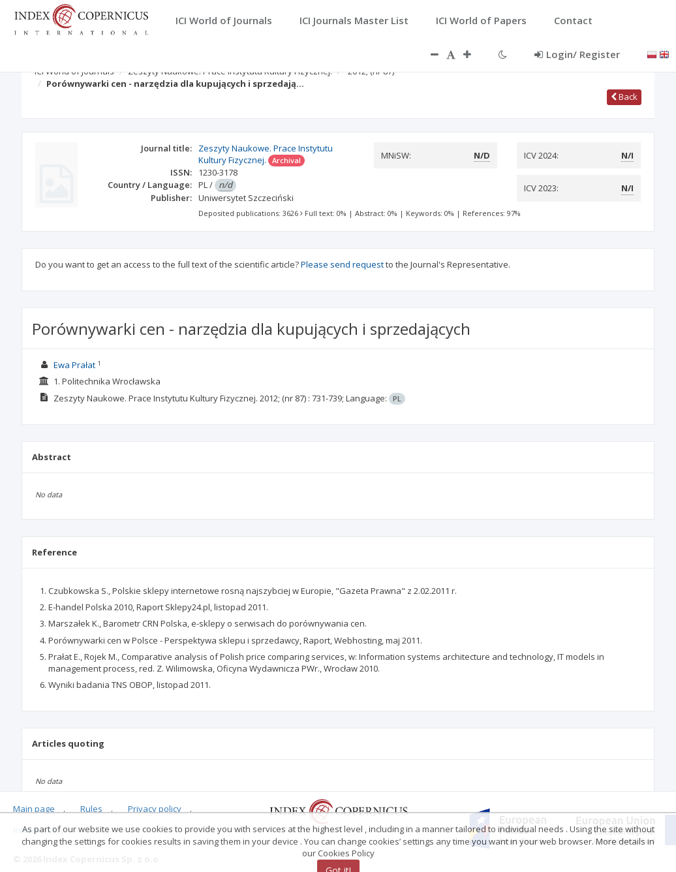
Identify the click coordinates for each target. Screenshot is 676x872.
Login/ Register (577, 54)
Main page (34, 809)
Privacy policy (154, 809)
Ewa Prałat (74, 365)
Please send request (342, 264)
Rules (91, 809)
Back (624, 96)
